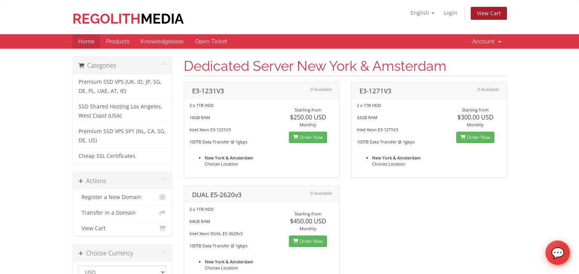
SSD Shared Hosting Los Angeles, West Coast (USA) (120, 111)
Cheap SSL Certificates (107, 156)
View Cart (489, 13)
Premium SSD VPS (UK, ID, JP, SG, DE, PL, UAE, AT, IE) (120, 86)
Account (486, 41)
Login (450, 12)
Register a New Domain (123, 197)
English (423, 12)
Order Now (308, 137)
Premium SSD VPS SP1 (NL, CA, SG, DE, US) (122, 136)
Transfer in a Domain (123, 212)
